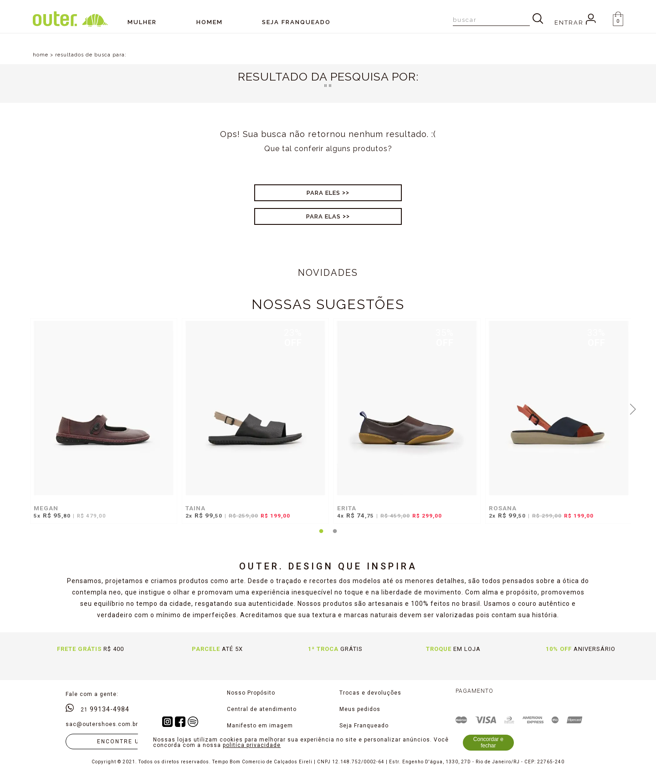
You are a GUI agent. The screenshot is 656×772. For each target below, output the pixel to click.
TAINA (195, 508)
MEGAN (46, 508)
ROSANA (503, 508)
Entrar (575, 22)
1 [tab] (321, 536)
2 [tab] (334, 536)
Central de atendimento (262, 709)
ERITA (346, 508)
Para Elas (323, 216)
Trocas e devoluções (370, 693)
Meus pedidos (359, 709)
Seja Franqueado (364, 725)
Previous (23, 408)
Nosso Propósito (251, 693)
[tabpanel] (101, 425)
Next (633, 408)
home (40, 55)
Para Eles (323, 192)
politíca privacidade (252, 745)
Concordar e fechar (488, 742)
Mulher (142, 22)
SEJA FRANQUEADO (296, 22)
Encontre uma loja (133, 741)
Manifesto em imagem (260, 725)
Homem (209, 22)
